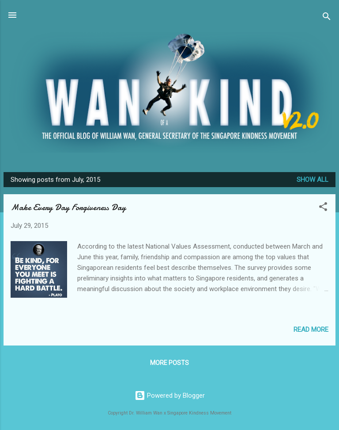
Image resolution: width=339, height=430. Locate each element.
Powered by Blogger (170, 395)
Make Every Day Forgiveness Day (68, 207)
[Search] (326, 17)
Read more (311, 330)
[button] (323, 208)
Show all (312, 180)
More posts (169, 362)
